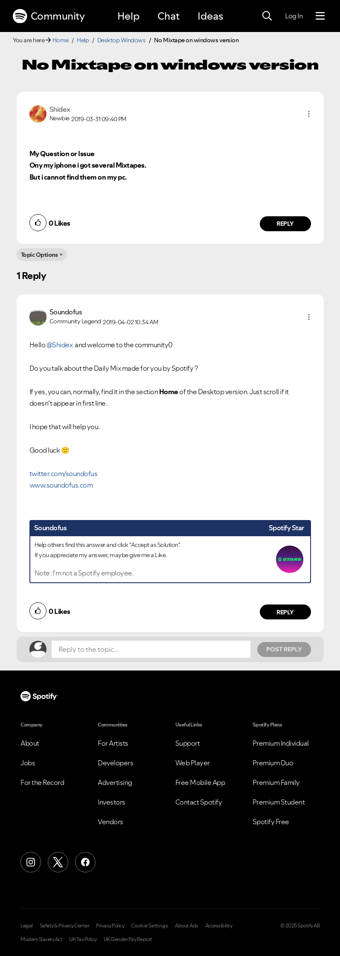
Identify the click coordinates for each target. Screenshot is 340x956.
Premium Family (276, 782)
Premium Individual (281, 743)
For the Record (42, 782)
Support (187, 743)
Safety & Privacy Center (65, 925)
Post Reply (284, 649)
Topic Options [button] (39, 254)
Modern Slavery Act (41, 939)
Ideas (210, 16)
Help (128, 16)
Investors (111, 802)
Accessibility (218, 925)
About (29, 743)
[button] (308, 114)
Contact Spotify (198, 802)
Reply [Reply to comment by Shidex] (285, 223)
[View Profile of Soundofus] (65, 312)
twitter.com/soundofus (63, 473)
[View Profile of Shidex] (59, 109)
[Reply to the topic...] (151, 649)
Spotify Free (271, 821)
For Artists (113, 743)
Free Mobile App (200, 782)
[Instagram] (30, 862)
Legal (26, 925)
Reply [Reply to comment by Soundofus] (285, 612)
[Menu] (320, 16)
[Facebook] (85, 862)
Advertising (115, 782)
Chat (168, 16)
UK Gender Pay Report (128, 939)
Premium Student (279, 802)
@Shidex (59, 344)
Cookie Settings (149, 925)
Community (48, 16)
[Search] (267, 16)
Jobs (27, 762)
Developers (115, 762)
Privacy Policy (110, 925)
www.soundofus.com (61, 485)
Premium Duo (273, 762)
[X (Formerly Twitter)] (58, 862)
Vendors (110, 821)
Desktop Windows (121, 40)
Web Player (192, 762)
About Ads (186, 925)
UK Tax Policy (83, 939)
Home (60, 40)
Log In (293, 15)
